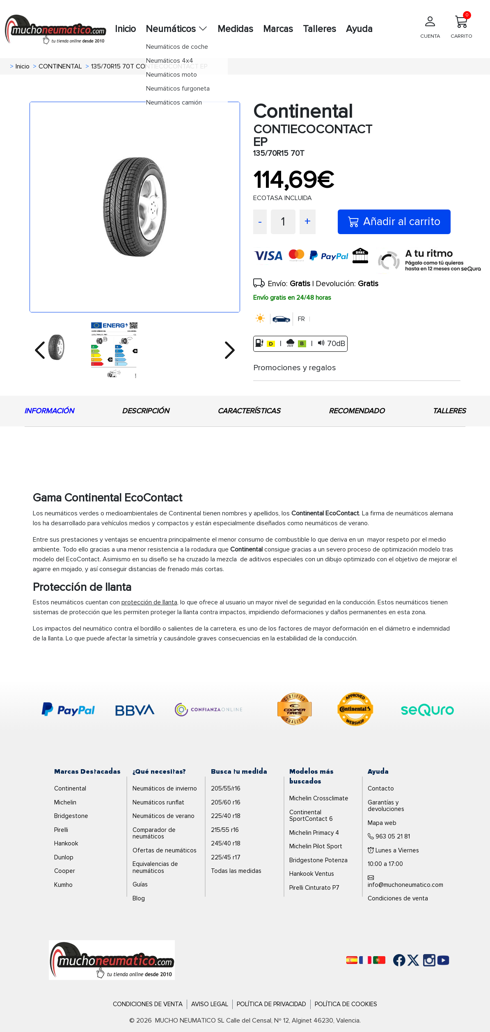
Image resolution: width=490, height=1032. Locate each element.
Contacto (381, 788)
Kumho (63, 884)
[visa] (314, 260)
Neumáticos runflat (158, 802)
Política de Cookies (346, 1004)
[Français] (365, 960)
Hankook (66, 843)
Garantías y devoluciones (386, 806)
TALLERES (449, 410)
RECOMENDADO (357, 410)
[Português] (379, 960)
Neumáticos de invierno (165, 788)
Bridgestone (71, 816)
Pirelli (61, 830)
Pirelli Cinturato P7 (314, 887)
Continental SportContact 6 (311, 816)
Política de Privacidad (271, 1004)
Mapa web (382, 823)
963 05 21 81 (389, 836)
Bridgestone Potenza (318, 860)
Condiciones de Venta (148, 1004)
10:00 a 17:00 (385, 864)
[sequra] (429, 260)
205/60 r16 (225, 802)
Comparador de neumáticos (154, 833)
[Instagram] (421, 960)
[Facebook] (393, 960)
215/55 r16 (225, 830)
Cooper (64, 871)
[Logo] (112, 960)
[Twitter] (407, 960)
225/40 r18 (225, 816)
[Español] (351, 960)
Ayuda (359, 29)
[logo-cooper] (294, 710)
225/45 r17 (225, 857)
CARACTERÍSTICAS (249, 410)
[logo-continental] (355, 710)
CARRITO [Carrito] (461, 25)
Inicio (125, 29)
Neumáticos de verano (164, 816)
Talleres (319, 29)
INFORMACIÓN (49, 410)
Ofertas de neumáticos (165, 850)
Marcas (278, 29)
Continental (70, 788)
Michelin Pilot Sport (315, 846)
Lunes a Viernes (393, 850)
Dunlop (63, 857)
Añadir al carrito (394, 221)
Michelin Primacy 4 (314, 832)
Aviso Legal (209, 1004)
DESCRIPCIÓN (145, 410)
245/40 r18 (225, 843)
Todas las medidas (236, 871)
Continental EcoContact (325, 513)
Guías (140, 884)
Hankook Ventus (311, 873)
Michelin (65, 802)
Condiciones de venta (398, 898)
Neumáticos (177, 29)
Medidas (235, 29)
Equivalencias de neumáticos (155, 867)
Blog (139, 898)
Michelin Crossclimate (318, 798)
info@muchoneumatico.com (405, 881)
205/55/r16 (225, 788)
